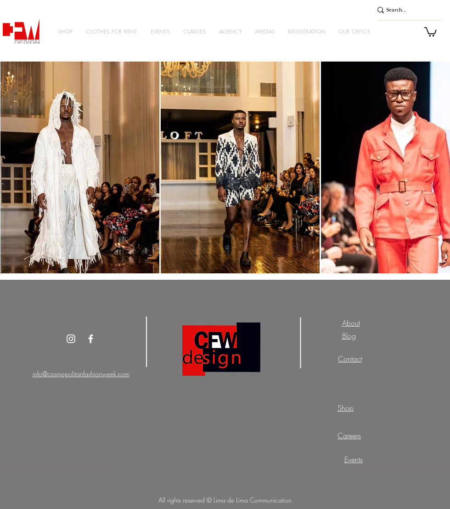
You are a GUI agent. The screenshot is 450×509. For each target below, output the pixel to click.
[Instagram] (71, 339)
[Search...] (404, 10)
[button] (65, 31)
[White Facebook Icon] (90, 339)
